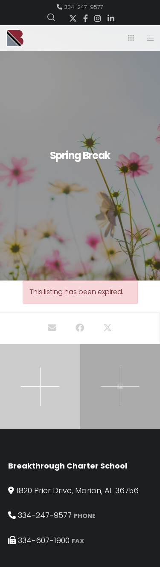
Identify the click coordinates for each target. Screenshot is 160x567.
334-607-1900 (44, 540)
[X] (73, 18)
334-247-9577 (83, 7)
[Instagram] (97, 18)
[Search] (51, 17)
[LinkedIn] (111, 18)
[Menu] (148, 38)
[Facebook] (85, 18)
